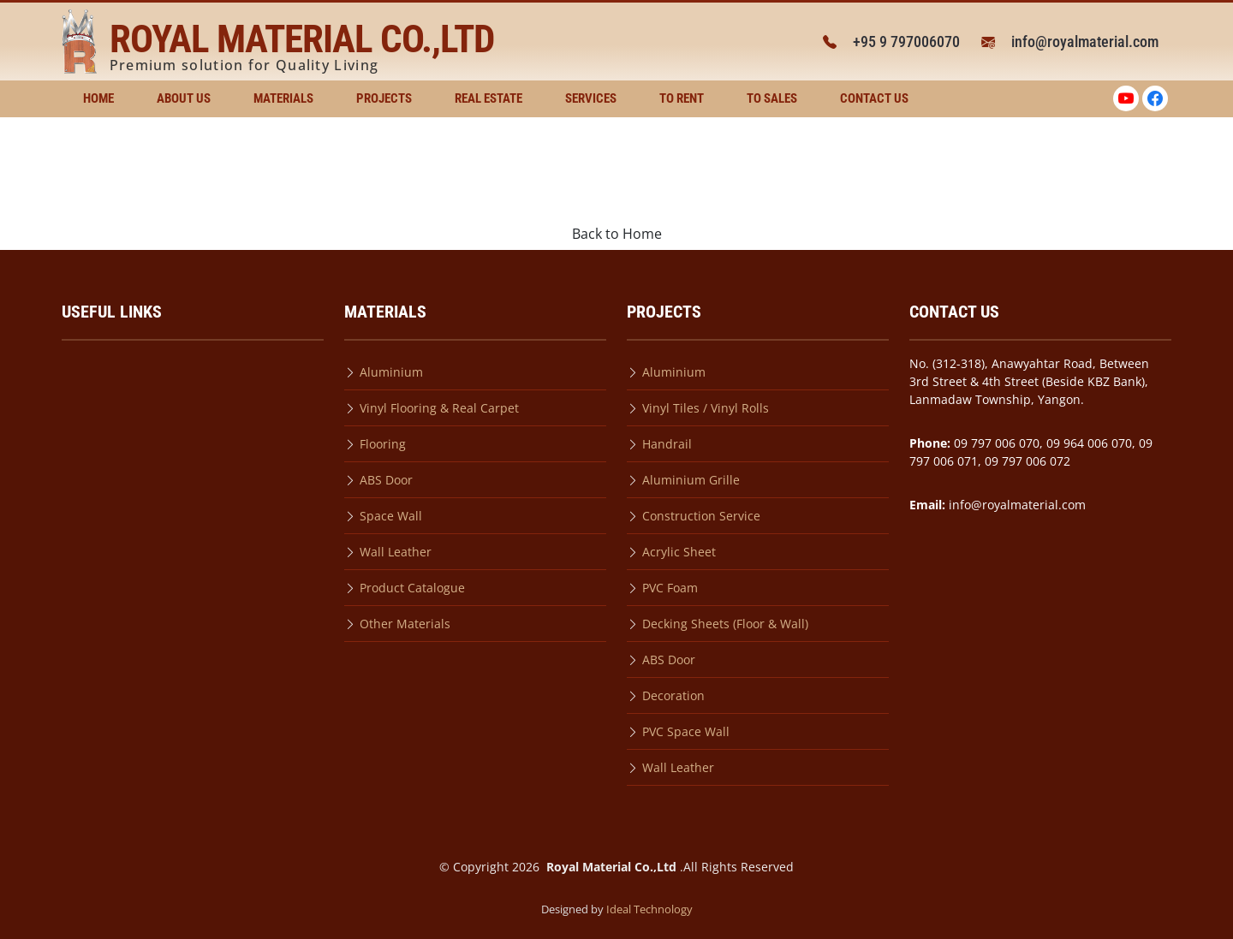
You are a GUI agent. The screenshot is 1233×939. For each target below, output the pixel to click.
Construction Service (701, 516)
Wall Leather (396, 552)
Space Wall (391, 516)
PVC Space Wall (686, 731)
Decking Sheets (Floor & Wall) (725, 623)
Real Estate (488, 98)
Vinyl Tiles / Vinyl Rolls (705, 408)
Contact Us (874, 98)
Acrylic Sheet (679, 552)
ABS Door (386, 480)
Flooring (383, 444)
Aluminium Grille (691, 480)
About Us (184, 98)
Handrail (667, 444)
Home (98, 98)
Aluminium (391, 372)
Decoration (673, 695)
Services (590, 98)
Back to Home (617, 233)
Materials (283, 98)
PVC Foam (670, 587)
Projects (384, 98)
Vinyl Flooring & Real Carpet (439, 408)
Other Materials (405, 623)
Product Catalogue (412, 587)
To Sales (772, 98)
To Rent (681, 98)
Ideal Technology (649, 909)
